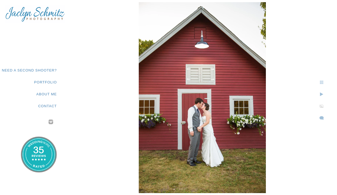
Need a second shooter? (29, 70)
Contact (47, 106)
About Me (46, 94)
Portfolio (45, 82)
